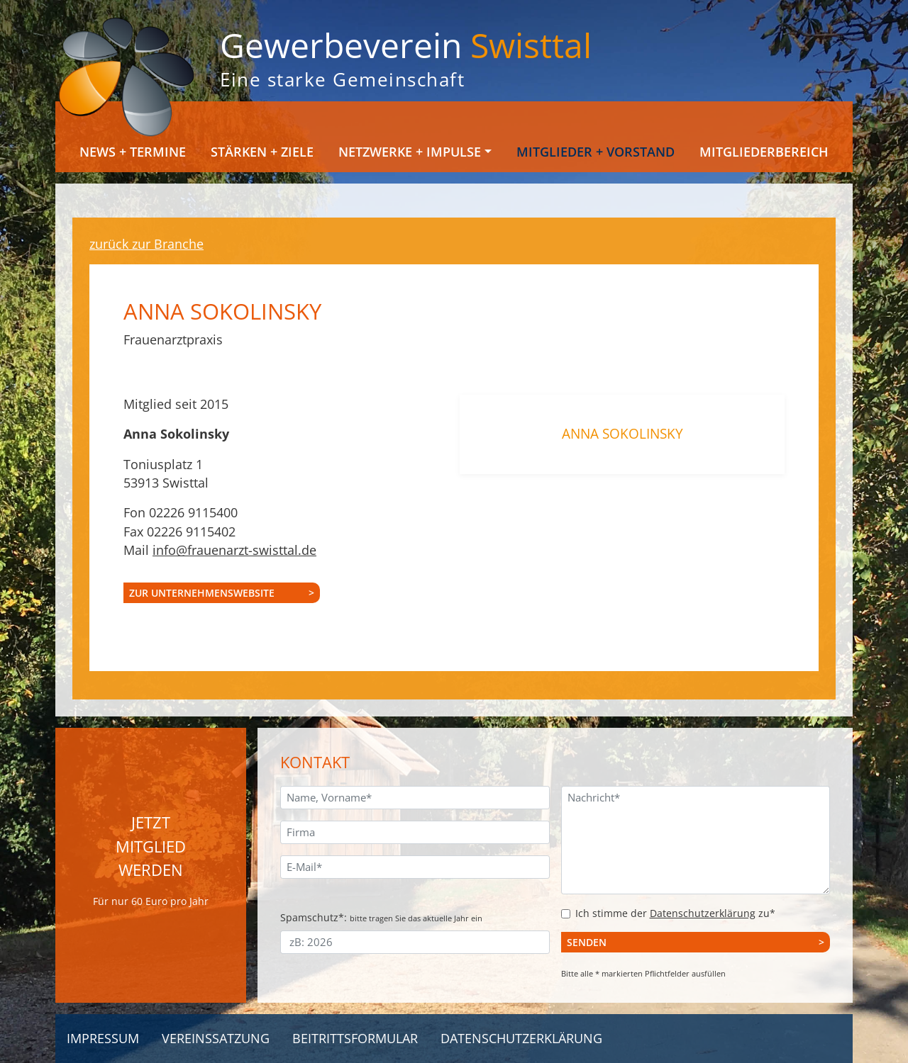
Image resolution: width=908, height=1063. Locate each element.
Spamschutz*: (381, 917)
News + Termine (132, 151)
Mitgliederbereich (764, 151)
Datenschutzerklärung (702, 913)
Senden (587, 942)
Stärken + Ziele (262, 151)
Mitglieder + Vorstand (595, 151)
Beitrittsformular (355, 1038)
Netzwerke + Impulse (409, 151)
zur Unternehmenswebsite (202, 593)
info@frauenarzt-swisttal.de (234, 549)
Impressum (103, 1038)
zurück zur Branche (146, 243)
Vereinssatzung (216, 1038)
